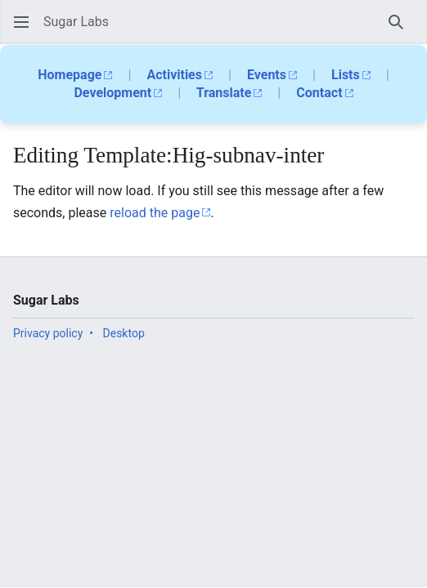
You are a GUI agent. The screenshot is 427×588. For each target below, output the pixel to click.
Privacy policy (48, 333)
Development (112, 92)
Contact (319, 92)
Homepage (69, 74)
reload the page (155, 212)
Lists (345, 74)
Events (266, 74)
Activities (174, 74)
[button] (21, 22)
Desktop (124, 333)
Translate (224, 92)
